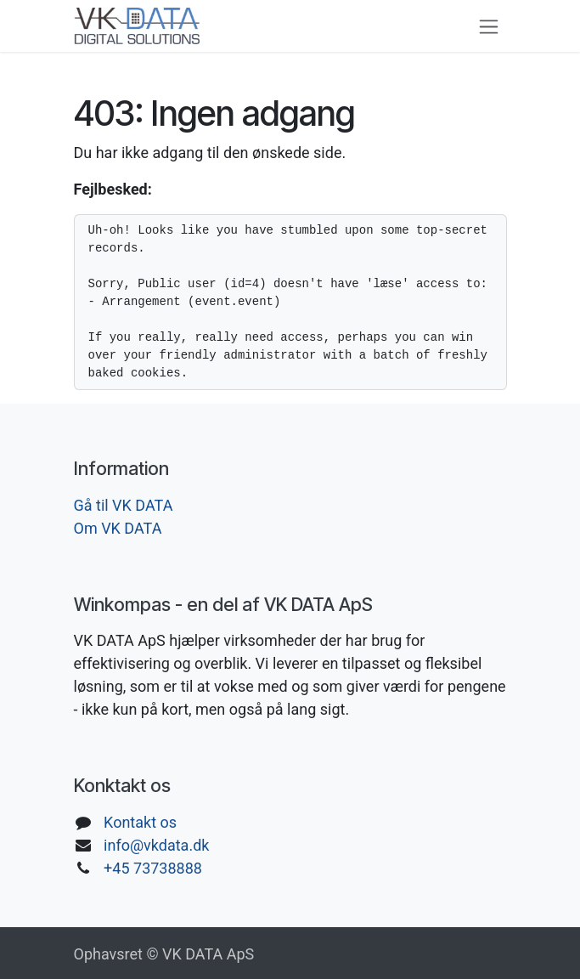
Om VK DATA (118, 528)
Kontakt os (140, 822)
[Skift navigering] (488, 26)
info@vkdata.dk (156, 845)
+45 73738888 (153, 868)
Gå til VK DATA (123, 505)
